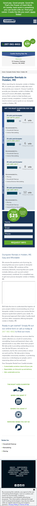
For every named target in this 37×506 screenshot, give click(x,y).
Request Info (18, 242)
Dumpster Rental (22, 467)
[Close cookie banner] (34, 490)
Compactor (13, 474)
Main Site (12, 467)
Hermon (18, 59)
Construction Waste (15, 470)
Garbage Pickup (14, 469)
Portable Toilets (13, 472)
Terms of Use (19, 475)
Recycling (24, 469)
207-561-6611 (12, 44)
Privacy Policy (23, 474)
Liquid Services (24, 472)
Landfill (25, 470)
